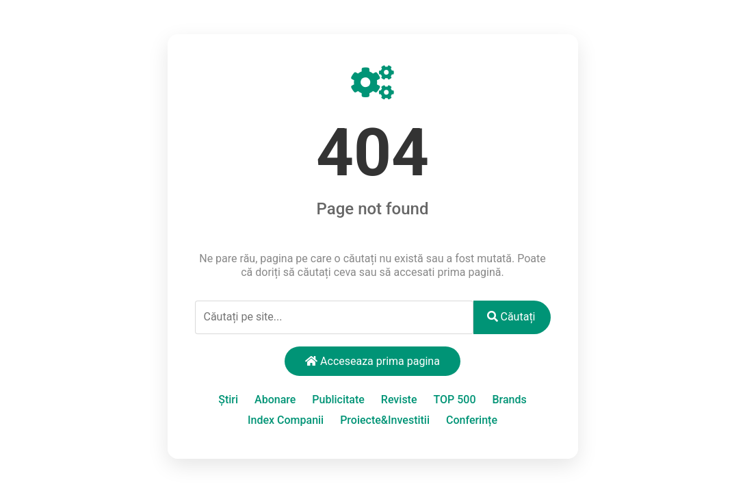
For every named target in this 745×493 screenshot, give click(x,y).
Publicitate (338, 399)
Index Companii (286, 420)
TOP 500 (454, 399)
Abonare (275, 399)
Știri (228, 399)
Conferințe (471, 420)
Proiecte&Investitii (385, 420)
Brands (509, 399)
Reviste (399, 399)
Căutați (511, 316)
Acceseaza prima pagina (372, 361)
